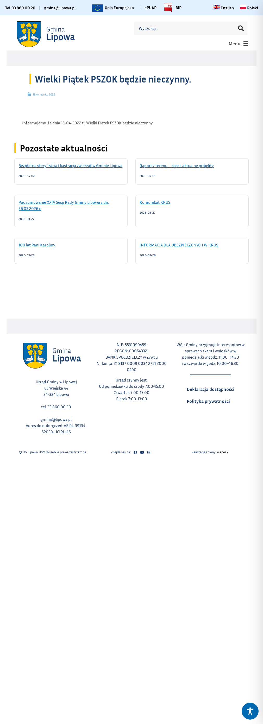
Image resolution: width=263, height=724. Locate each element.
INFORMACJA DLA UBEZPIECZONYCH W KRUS (185, 244)
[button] (238, 43)
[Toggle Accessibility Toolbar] (250, 711)
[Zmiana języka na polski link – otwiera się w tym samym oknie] (249, 8)
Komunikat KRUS (162, 202)
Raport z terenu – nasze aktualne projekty (183, 165)
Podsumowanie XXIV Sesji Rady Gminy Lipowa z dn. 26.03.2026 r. (63, 205)
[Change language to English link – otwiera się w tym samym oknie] (224, 8)
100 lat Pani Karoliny (43, 244)
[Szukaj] (240, 28)
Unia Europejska (112, 8)
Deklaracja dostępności (213, 387)
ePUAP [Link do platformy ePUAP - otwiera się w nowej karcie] (150, 7)
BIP (171, 8)
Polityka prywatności (213, 399)
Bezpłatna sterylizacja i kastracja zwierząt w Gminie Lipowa (70, 165)
